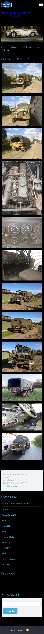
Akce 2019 (6, 548)
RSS (34, 630)
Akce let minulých (9, 559)
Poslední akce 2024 (9, 515)
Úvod (3, 47)
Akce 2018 (6, 553)
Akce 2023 (6, 520)
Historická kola (8, 537)
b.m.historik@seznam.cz (14, 486)
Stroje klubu (26, 47)
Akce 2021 (6, 531)
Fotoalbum (13, 47)
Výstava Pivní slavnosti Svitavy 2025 (16, 504)
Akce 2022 (6, 526)
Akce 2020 (6, 542)
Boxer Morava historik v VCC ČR (16, 14)
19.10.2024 (6, 509)
